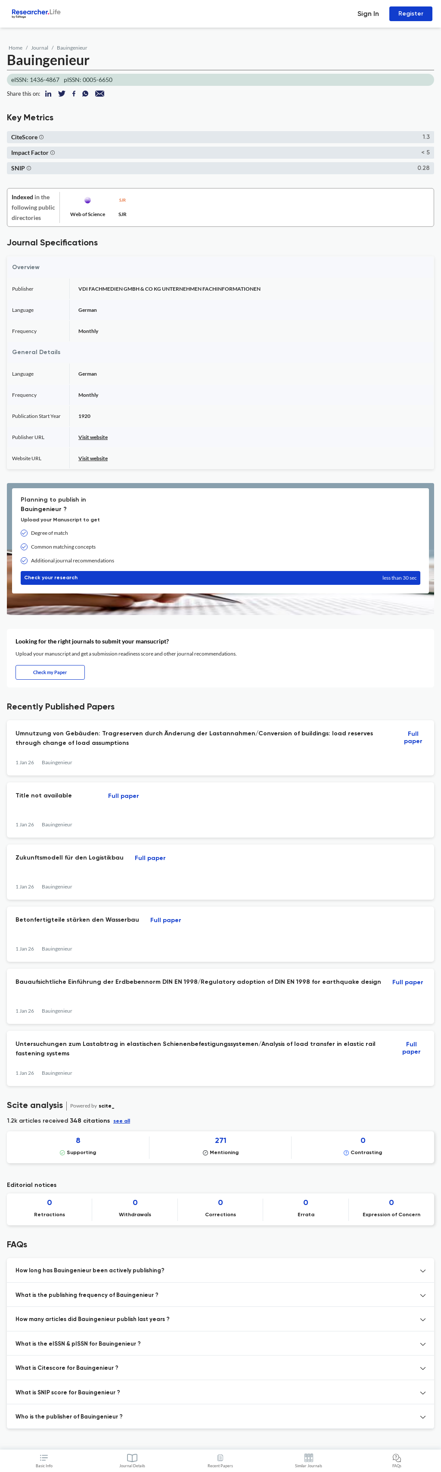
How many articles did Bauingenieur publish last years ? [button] (93, 1319)
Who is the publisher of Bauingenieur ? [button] (69, 1417)
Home (15, 47)
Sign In (368, 13)
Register (410, 13)
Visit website (93, 437)
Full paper (413, 737)
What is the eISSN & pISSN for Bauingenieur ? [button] (78, 1344)
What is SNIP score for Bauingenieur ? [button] (68, 1393)
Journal (39, 47)
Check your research (220, 578)
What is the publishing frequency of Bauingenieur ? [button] (87, 1295)
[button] (41, 137)
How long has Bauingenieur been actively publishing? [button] (90, 1271)
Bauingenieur (72, 47)
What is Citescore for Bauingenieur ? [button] (67, 1368)
